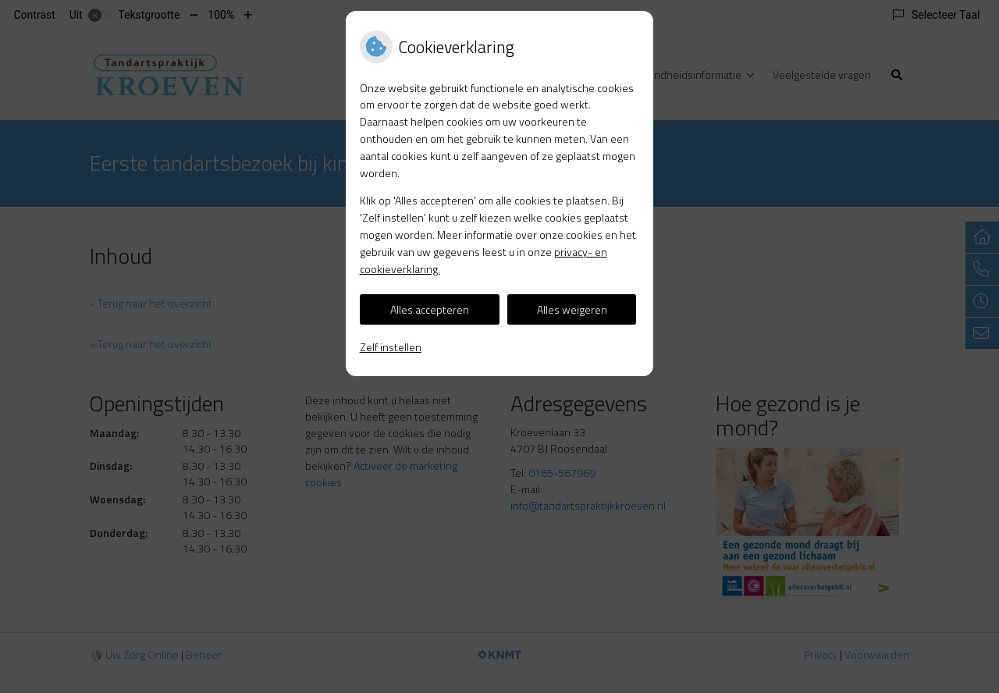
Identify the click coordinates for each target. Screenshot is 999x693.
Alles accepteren (429, 309)
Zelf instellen (390, 347)
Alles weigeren (572, 309)
